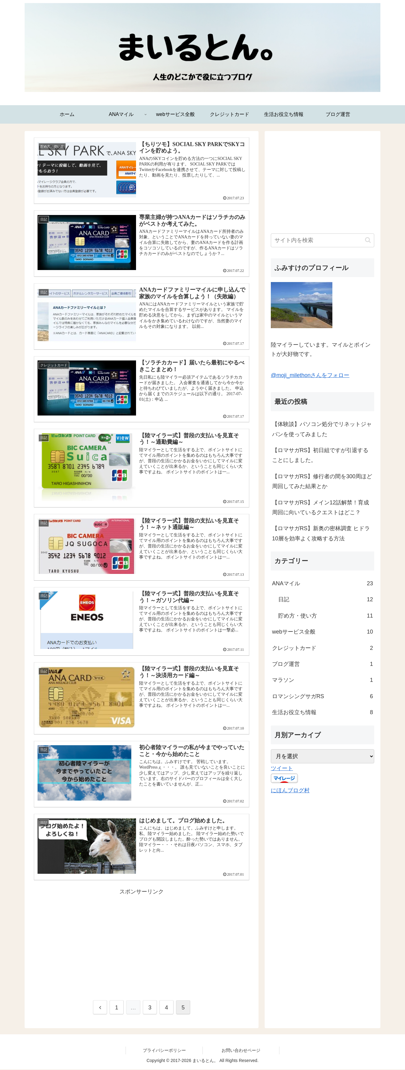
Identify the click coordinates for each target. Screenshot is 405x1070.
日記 (325, 599)
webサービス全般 (322, 632)
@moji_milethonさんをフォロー (310, 375)
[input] (322, 240)
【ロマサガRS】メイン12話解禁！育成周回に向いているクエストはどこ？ (320, 507)
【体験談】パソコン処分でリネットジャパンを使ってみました (322, 429)
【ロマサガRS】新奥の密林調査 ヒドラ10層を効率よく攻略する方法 (321, 533)
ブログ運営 (322, 664)
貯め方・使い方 (325, 616)
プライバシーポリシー (164, 1050)
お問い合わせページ (241, 1050)
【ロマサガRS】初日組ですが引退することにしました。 (320, 455)
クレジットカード (322, 648)
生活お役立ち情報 (322, 712)
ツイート (282, 768)
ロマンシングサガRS (322, 696)
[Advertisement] (141, 940)
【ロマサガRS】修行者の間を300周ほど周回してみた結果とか (322, 481)
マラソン (322, 680)
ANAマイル (322, 583)
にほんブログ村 (290, 790)
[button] (368, 240)
